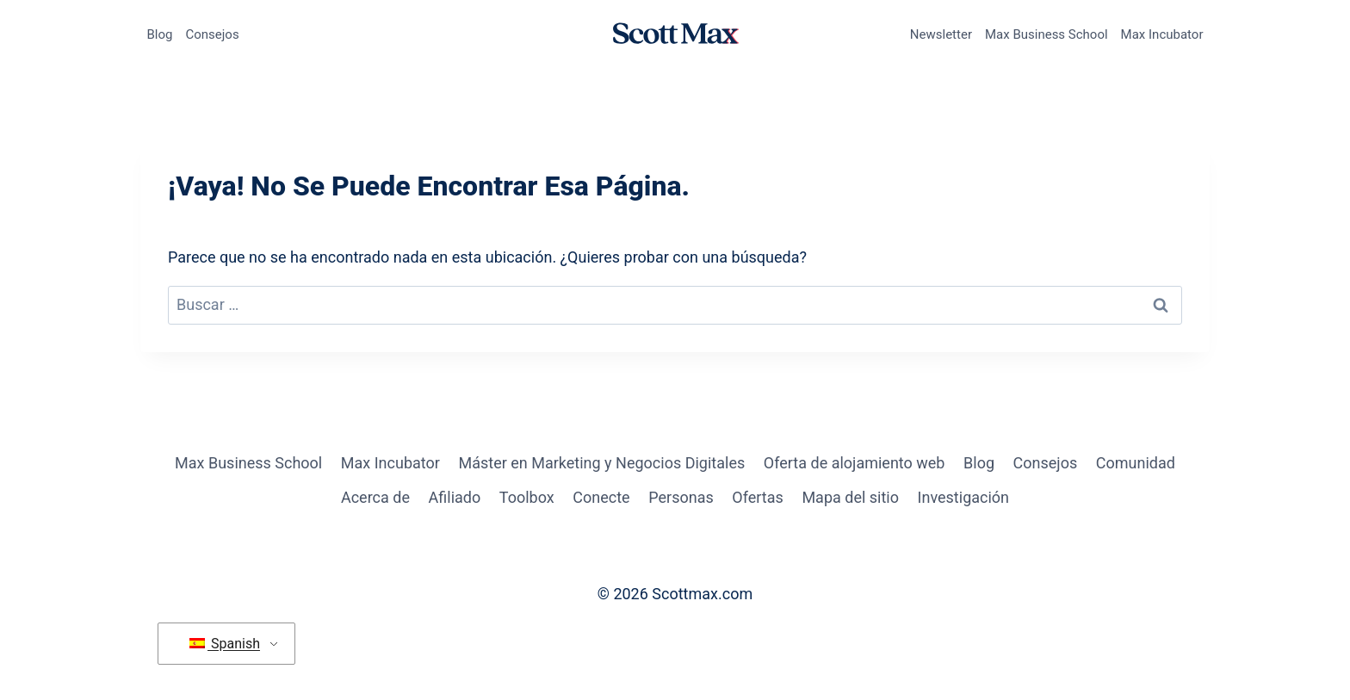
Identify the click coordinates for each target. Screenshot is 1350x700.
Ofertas (757, 497)
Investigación (963, 497)
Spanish (224, 643)
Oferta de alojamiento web (854, 463)
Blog (160, 34)
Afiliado (455, 497)
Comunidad (1135, 463)
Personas (680, 497)
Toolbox (526, 497)
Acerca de (375, 497)
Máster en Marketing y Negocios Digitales (601, 463)
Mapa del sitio (850, 497)
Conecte (601, 497)
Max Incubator (1162, 34)
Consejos (211, 34)
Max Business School (1046, 34)
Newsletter (941, 34)
